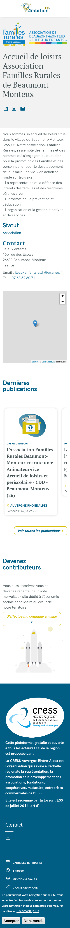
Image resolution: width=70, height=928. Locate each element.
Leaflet (35, 362)
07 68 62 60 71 (23, 277)
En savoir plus (28, 911)
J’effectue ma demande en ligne (32, 619)
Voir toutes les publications (41, 530)
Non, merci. (33, 921)
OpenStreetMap (49, 362)
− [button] (62, 301)
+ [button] (62, 296)
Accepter (11, 921)
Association (12, 232)
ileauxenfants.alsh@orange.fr (39, 272)
